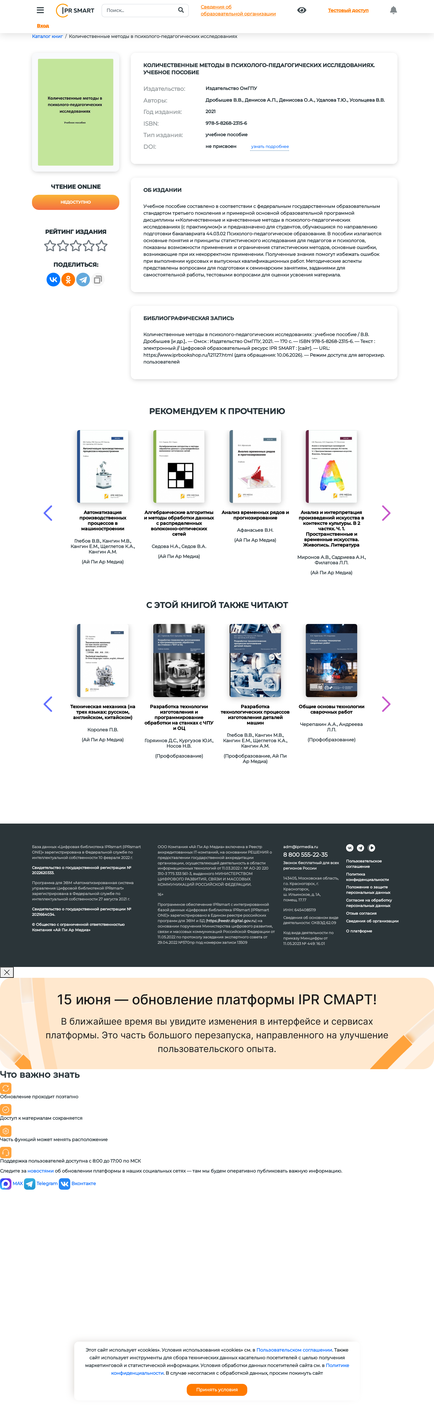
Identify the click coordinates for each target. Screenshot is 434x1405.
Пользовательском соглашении (294, 1350)
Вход (43, 26)
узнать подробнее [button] (269, 146)
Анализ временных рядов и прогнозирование (255, 515)
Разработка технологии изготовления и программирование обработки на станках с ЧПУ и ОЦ (178, 717)
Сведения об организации (372, 921)
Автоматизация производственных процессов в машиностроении (102, 520)
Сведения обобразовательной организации (238, 10)
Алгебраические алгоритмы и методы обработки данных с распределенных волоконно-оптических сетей (179, 523)
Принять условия (217, 1389)
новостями (40, 1171)
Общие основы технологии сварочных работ (331, 709)
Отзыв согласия (361, 913)
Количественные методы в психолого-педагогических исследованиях (153, 36)
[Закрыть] (7, 972)
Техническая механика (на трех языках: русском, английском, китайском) (102, 712)
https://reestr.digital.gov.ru (231, 920)
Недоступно (76, 202)
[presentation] (48, 513)
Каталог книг (47, 36)
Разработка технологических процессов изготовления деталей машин (255, 715)
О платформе (359, 931)
